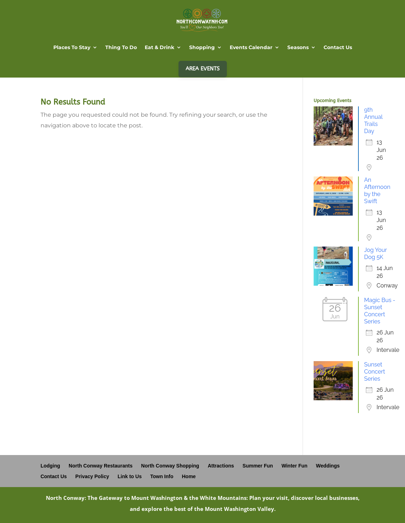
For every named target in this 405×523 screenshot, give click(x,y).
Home (189, 476)
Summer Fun (258, 466)
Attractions (221, 466)
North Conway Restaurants (101, 466)
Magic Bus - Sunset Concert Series (379, 311)
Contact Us (54, 476)
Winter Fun (295, 466)
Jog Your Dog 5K (375, 253)
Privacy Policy (92, 476)
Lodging (50, 466)
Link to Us (130, 476)
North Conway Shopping (170, 466)
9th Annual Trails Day (373, 120)
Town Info (161, 476)
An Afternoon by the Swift (377, 190)
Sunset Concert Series (374, 371)
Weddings (328, 466)
